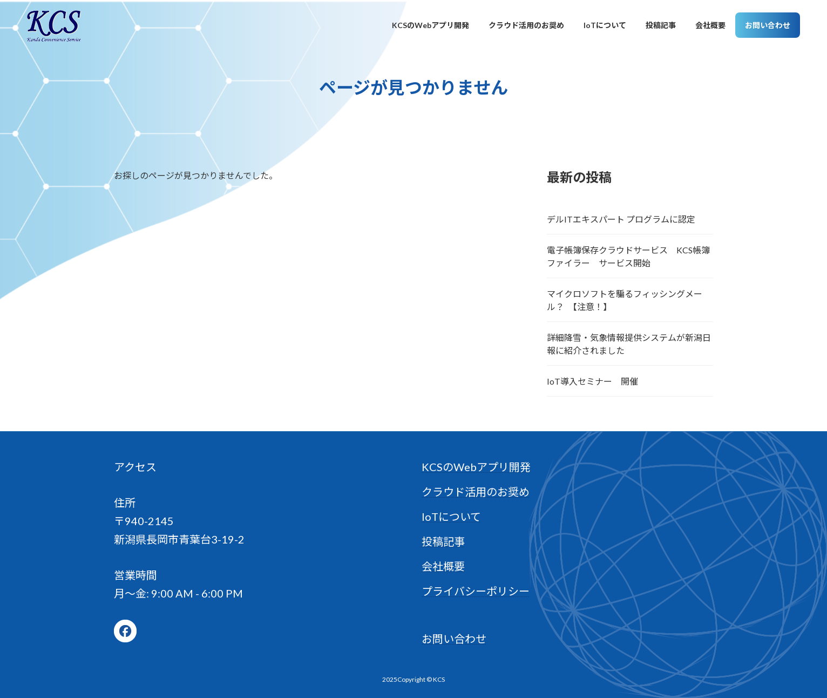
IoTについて (451, 516)
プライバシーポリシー (476, 591)
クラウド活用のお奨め (476, 491)
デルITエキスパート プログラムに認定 (621, 219)
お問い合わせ (454, 638)
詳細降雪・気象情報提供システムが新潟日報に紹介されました (629, 343)
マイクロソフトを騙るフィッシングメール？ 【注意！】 (624, 300)
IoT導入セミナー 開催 (592, 381)
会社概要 (443, 566)
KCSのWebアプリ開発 (476, 466)
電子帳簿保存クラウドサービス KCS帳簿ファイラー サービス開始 (628, 256)
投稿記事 (443, 541)
